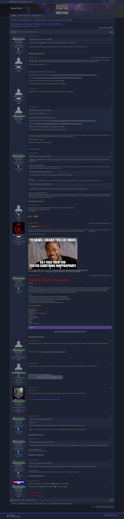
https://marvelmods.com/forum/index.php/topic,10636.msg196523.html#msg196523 (63, 271)
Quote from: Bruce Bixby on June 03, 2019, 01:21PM (41, 171)
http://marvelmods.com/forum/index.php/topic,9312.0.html (54, 351)
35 (30, 31)
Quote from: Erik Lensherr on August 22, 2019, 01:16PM (42, 441)
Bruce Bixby (19, 96)
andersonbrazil (19, 37)
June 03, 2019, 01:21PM (33, 88)
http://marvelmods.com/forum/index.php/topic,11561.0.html (50, 377)
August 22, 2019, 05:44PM (33, 363)
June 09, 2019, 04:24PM (33, 205)
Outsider (19, 371)
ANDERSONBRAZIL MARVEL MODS (36, 53)
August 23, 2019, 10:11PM (33, 459)
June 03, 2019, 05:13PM (33, 106)
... (23, 31)
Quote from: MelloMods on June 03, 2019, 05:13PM (41, 184)
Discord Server (27, 15)
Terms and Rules (110, 515)
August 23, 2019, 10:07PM (33, 415)
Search (19, 15)
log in (27, 1)
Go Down (13, 31)
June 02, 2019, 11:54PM (33, 57)
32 (24, 31)
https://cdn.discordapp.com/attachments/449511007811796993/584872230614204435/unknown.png (58, 77)
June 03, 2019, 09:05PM (33, 153)
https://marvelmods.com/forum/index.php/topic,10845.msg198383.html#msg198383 (70, 270)
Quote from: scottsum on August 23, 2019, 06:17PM (41, 419)
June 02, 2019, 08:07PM (33, 36)
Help (105, 515)
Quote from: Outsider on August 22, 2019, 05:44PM (41, 463)
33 (26, 31)
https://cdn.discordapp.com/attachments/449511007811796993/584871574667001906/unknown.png (73, 74)
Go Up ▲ (116, 515)
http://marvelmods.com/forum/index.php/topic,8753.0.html (49, 375)
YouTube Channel (37, 15)
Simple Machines (17, 516)
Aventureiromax (19, 485)
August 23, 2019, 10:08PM (33, 438)
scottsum (19, 399)
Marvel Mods (16, 8)
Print (111, 32)
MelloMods (19, 114)
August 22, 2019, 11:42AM (33, 275)
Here (37, 492)
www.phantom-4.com (46, 374)
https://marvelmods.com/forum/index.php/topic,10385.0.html (46, 398)
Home (13, 15)
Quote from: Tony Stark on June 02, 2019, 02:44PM (41, 39)
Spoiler (32, 327)
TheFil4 (19, 213)
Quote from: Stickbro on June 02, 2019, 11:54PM (40, 110)
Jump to (93, 506)
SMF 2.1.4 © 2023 (9, 516)
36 (32, 31)
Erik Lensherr (19, 348)
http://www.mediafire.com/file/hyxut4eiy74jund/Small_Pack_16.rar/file (70, 331)
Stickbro (19, 65)
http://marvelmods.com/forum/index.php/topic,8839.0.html (49, 378)
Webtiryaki (13, 515)
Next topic (110, 27)
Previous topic (103, 27)
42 (34, 31)
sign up (31, 1)
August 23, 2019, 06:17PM (33, 387)
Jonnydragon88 (19, 235)
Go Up (12, 500)
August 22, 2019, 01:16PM (33, 340)
